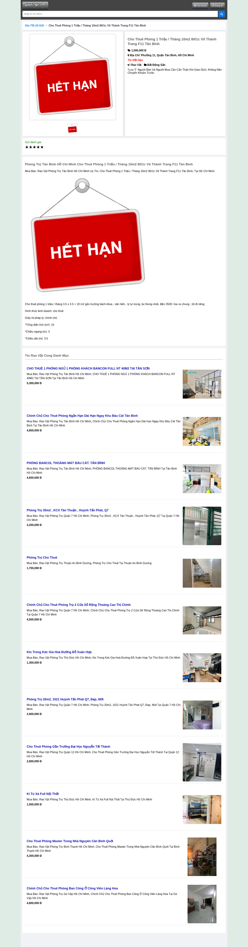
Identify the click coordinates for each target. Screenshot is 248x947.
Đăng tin (217, 5)
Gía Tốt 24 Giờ (34, 25)
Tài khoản (200, 5)
